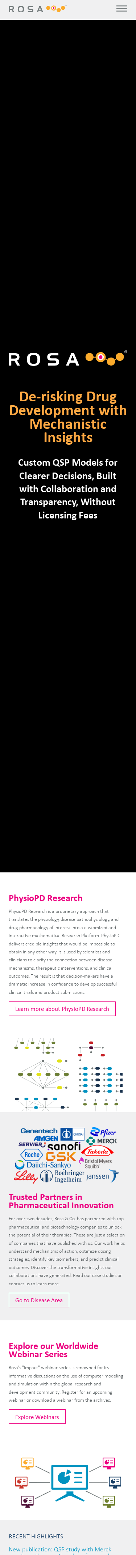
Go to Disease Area (39, 1299)
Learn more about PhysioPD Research (62, 1008)
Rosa (38, 8)
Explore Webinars (37, 1416)
